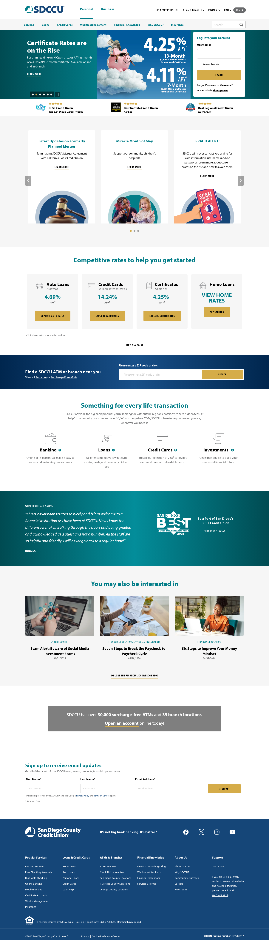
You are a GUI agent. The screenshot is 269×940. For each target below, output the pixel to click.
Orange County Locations (114, 889)
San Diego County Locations (115, 878)
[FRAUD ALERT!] (207, 176)
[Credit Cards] (162, 453)
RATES (227, 10)
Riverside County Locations (115, 883)
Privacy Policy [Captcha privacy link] (82, 795)
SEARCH (222, 374)
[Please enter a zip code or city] (160, 374)
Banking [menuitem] (29, 24)
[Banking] (50, 453)
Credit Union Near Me (112, 872)
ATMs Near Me (108, 866)
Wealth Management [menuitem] (93, 24)
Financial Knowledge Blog (151, 866)
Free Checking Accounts (38, 872)
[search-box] (229, 24)
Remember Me (211, 64)
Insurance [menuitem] (177, 24)
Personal (86, 9)
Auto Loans (69, 872)
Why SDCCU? (182, 872)
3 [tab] (40, 94)
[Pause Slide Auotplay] (57, 93)
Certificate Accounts (36, 895)
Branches (41, 377)
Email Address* (145, 779)
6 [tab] (51, 94)
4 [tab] (44, 94)
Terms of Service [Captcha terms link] (101, 795)
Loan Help (68, 889)
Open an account (122, 723)
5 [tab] (48, 94)
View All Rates (134, 344)
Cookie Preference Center (106, 936)
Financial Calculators (148, 878)
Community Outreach (187, 878)
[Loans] (106, 453)
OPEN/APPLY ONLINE (167, 10)
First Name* (33, 779)
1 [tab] (33, 94)
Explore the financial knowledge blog (134, 675)
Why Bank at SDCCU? (215, 530)
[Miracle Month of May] (134, 176)
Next (241, 181)
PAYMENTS (214, 10)
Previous (28, 181)
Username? (226, 85)
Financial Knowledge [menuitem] (127, 24)
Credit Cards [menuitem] (65, 24)
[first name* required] (53, 788)
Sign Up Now (220, 90)
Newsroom (181, 889)
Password (210, 85)
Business (107, 9)
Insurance (30, 906)
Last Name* (87, 779)
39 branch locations (182, 714)
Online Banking (33, 883)
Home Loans (70, 866)
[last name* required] (107, 788)
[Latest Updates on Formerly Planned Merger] (61, 176)
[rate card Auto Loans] (52, 301)
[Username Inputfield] (219, 54)
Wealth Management (37, 901)
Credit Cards (69, 883)
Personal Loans (71, 878)
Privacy (85, 936)
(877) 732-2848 (220, 894)
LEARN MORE (34, 74)
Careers (179, 883)
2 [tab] (36, 94)
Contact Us (218, 866)
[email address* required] (171, 788)
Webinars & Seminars (149, 872)
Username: (204, 44)
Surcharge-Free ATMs (64, 377)
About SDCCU (182, 866)
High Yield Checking (36, 878)
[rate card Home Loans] (216, 301)
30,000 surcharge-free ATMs (125, 714)
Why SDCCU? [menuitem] (156, 24)
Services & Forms (146, 883)
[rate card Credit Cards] (107, 301)
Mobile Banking (33, 889)
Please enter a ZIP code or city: (138, 365)
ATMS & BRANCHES (193, 10)
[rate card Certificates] (162, 301)
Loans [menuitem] (46, 24)
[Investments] (218, 453)
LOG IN (239, 10)
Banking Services (34, 866)
